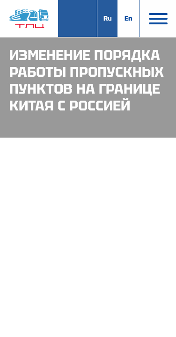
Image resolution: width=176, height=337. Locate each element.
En (128, 18)
